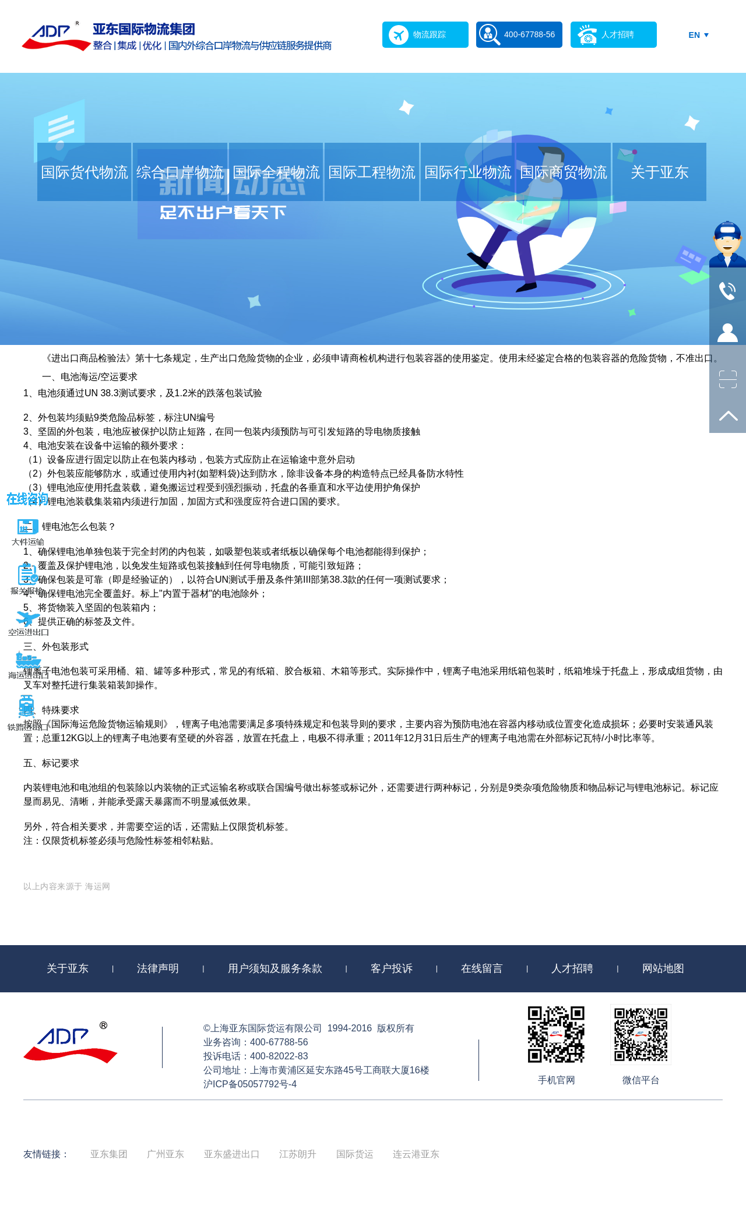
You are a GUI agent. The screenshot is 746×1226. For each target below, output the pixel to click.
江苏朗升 (297, 1154)
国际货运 (355, 1154)
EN (694, 35)
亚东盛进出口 (232, 1154)
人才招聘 (572, 968)
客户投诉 (392, 968)
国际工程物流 (372, 172)
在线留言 (482, 968)
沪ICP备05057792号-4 (250, 1084)
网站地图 (663, 968)
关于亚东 (660, 172)
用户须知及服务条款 (275, 968)
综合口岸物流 (180, 172)
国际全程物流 (276, 172)
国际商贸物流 (563, 172)
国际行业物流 (468, 172)
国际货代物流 (84, 172)
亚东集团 (109, 1154)
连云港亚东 (416, 1154)
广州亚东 (165, 1154)
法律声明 (158, 968)
